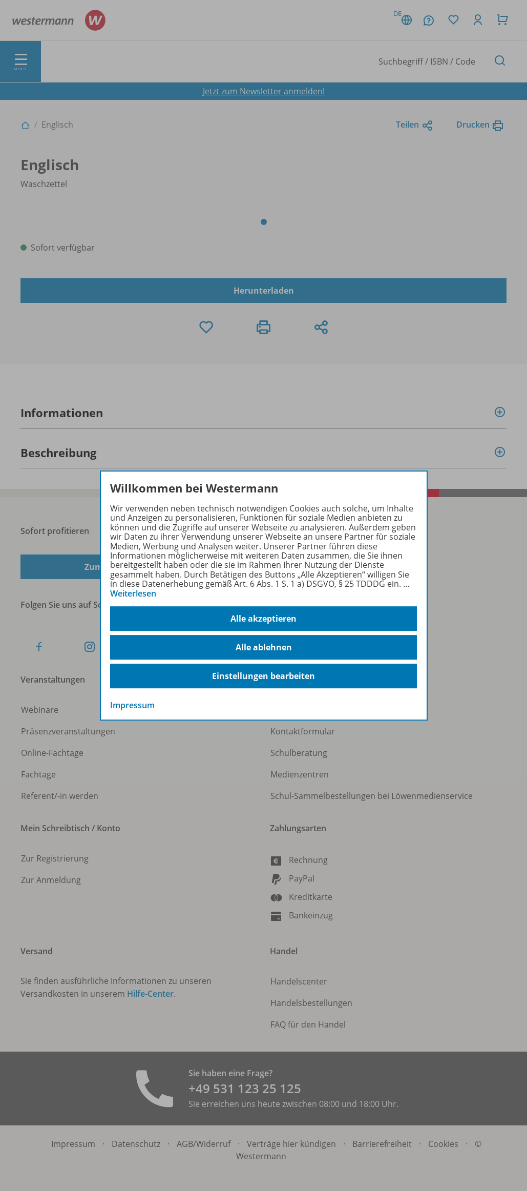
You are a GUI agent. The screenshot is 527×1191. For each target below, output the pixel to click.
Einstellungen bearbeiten (263, 676)
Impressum (132, 705)
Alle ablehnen (264, 647)
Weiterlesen (133, 593)
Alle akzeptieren (263, 618)
